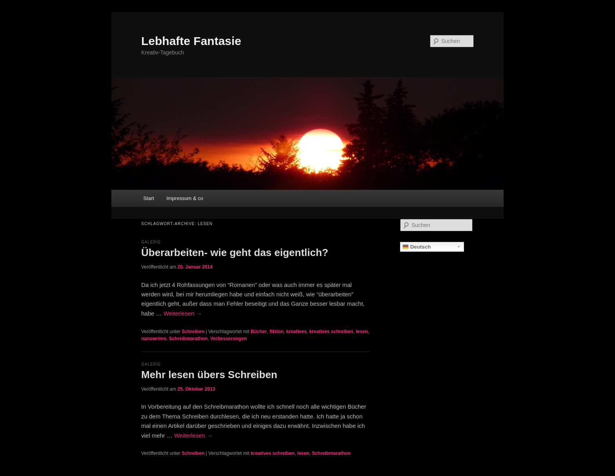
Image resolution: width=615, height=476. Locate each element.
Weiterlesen (183, 313)
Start (148, 198)
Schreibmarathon (188, 338)
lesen (362, 331)
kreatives (296, 331)
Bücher (259, 331)
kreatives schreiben (331, 331)
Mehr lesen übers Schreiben (209, 374)
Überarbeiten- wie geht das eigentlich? (234, 252)
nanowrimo (153, 338)
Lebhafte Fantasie (191, 40)
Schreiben (193, 331)
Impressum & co (184, 198)
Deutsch (416, 247)
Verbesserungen (228, 338)
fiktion (276, 331)
